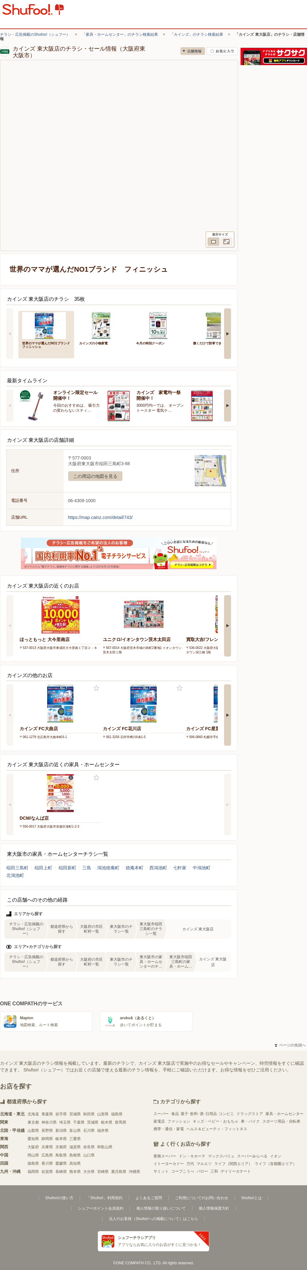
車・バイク (250, 1121)
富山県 (75, 1130)
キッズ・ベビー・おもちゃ (215, 1121)
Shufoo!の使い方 (59, 1198)
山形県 (103, 1114)
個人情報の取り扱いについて (161, 1208)
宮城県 (75, 1114)
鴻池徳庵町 (108, 867)
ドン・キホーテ (192, 1156)
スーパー (161, 1114)
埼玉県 (65, 1122)
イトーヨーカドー (169, 1164)
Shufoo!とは (251, 1198)
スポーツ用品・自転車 (281, 1121)
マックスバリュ (221, 1156)
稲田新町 (67, 867)
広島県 (47, 1155)
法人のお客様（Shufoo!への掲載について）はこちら (153, 1219)
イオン (275, 1156)
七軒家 (179, 867)
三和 (214, 1171)
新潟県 (61, 1130)
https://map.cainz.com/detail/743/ (100, 517)
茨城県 (92, 1122)
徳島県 (33, 1163)
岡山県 (33, 1155)
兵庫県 (47, 1147)
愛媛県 (61, 1163)
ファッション (178, 1121)
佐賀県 (47, 1171)
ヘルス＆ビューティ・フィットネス (216, 1129)
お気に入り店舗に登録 (222, 51)
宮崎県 (103, 1171)
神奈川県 (49, 1122)
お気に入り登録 (96, 688)
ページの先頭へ (290, 1045)
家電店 (159, 1121)
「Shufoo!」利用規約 (104, 1198)
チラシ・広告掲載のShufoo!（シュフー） (35, 34)
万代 (190, 1164)
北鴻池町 (15, 875)
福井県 (103, 1130)
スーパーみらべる (252, 1156)
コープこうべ (182, 1171)
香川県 (47, 1163)
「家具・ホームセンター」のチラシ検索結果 (120, 34)
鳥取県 (61, 1155)
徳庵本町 (134, 867)
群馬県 (120, 1122)
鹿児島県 (118, 1171)
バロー (202, 1171)
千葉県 (79, 1122)
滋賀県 (75, 1147)
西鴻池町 (158, 867)
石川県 (89, 1130)
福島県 (116, 1114)
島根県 (75, 1155)
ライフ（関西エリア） (233, 1164)
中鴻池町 (201, 867)
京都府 (61, 1147)
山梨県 (33, 1130)
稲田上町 (43, 867)
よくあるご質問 (148, 1198)
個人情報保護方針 (214, 1208)
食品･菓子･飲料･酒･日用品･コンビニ (202, 1114)
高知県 (75, 1163)
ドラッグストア (249, 1114)
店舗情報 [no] (192, 51)
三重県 (75, 1139)
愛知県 (33, 1139)
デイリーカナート (236, 1171)
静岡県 (47, 1139)
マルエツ (204, 1164)
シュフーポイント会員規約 (100, 1208)
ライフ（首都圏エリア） (276, 1164)
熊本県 (75, 1171)
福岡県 (33, 1171)
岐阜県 (61, 1139)
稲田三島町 (17, 867)
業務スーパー (165, 1156)
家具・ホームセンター (285, 1114)
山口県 (89, 1155)
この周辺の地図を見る (95, 476)
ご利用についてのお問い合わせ (201, 1198)
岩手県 (61, 1114)
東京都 (33, 1122)
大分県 (89, 1171)
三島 (86, 867)
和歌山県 (104, 1147)
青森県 (47, 1114)
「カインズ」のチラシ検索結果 (196, 34)
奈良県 (89, 1147)
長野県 (47, 1130)
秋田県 (89, 1114)
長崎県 (61, 1171)
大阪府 (33, 1147)
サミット (161, 1171)
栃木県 (106, 1122)
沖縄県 (134, 1171)
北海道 (33, 1114)
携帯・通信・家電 (169, 1129)
